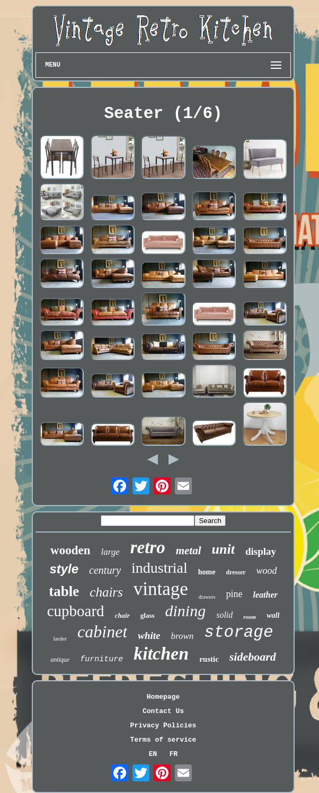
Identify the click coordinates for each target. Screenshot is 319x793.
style (63, 569)
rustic (209, 659)
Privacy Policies (163, 725)
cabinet (102, 631)
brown (182, 636)
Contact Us (163, 711)
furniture (101, 659)
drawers (207, 597)
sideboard (252, 656)
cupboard (75, 610)
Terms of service (163, 740)
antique (59, 659)
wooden (70, 550)
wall (273, 615)
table (64, 591)
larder (60, 638)
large (110, 552)
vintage (161, 589)
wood (266, 570)
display (260, 551)
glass (147, 615)
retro (147, 547)
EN (153, 754)
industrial (159, 568)
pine (234, 594)
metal (188, 550)
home (207, 572)
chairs (106, 592)
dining (185, 610)
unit (223, 549)
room (249, 617)
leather (265, 594)
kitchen (161, 653)
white (149, 635)
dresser (236, 572)
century (105, 570)
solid (224, 614)
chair (122, 615)
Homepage (163, 697)
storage (238, 632)
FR (174, 754)
